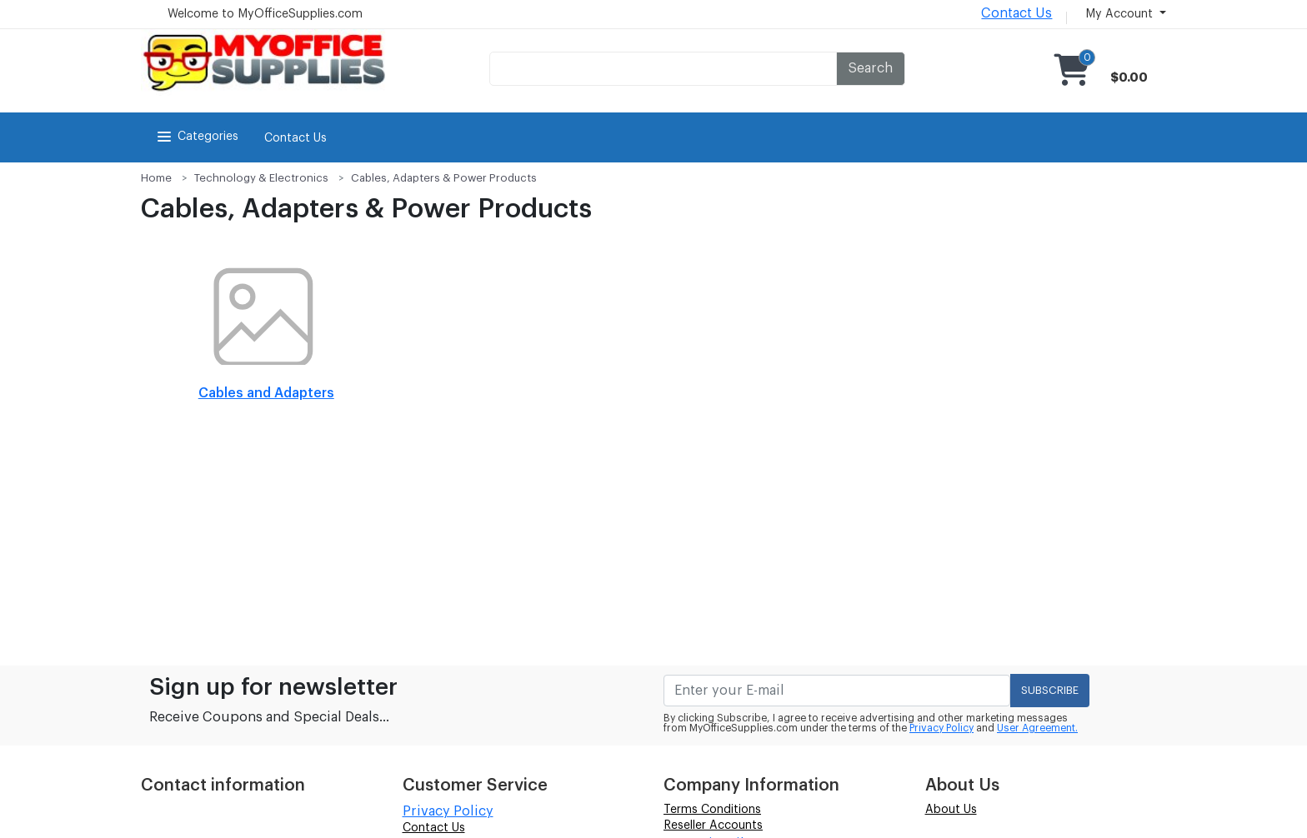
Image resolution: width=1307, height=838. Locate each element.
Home (156, 177)
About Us (951, 810)
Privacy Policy (941, 728)
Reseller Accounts (713, 825)
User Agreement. (1037, 728)
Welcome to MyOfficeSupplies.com (265, 14)
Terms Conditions (712, 810)
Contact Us (1016, 13)
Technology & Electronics (261, 177)
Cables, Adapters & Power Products (444, 177)
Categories (196, 136)
